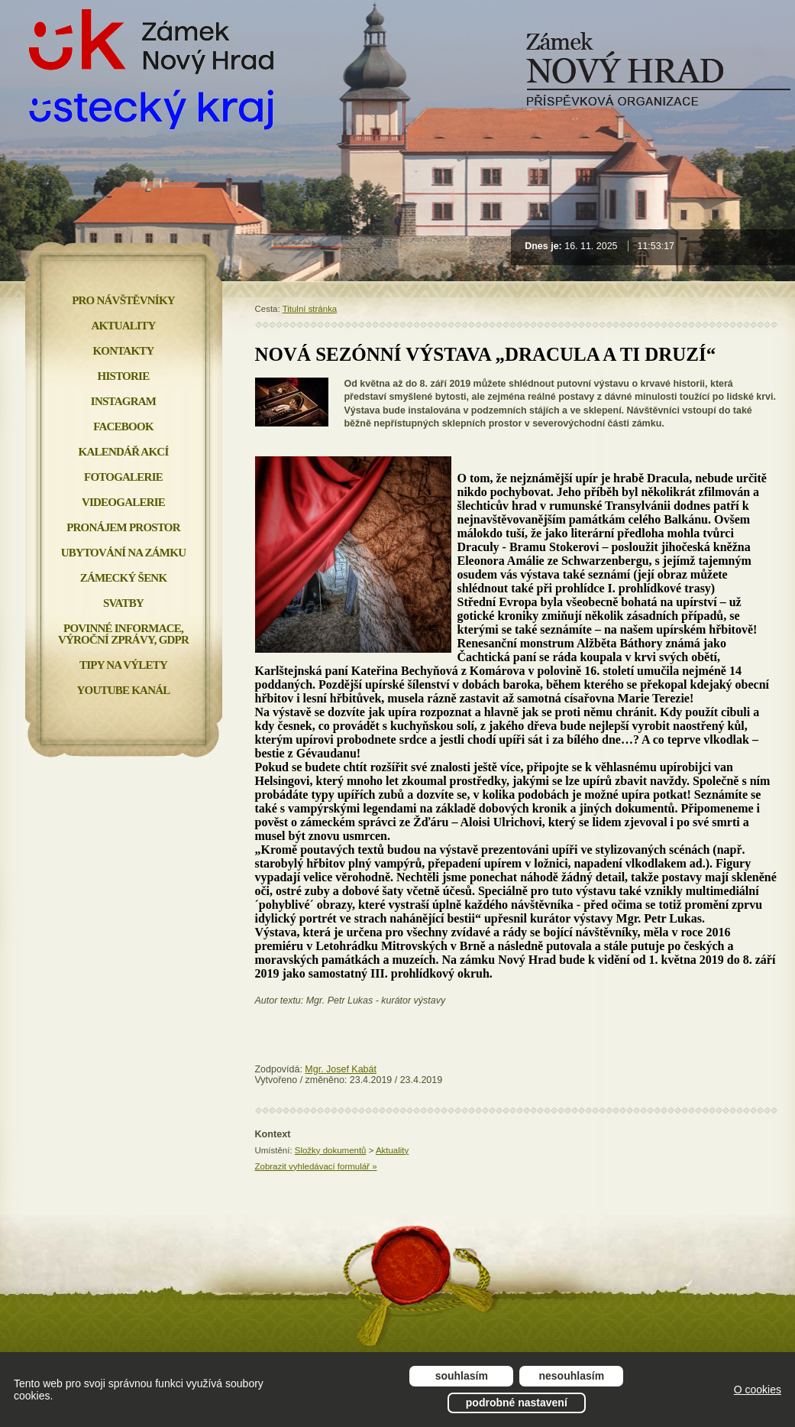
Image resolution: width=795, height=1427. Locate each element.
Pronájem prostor (123, 527)
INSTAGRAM (123, 401)
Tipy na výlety (123, 665)
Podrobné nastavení (516, 1402)
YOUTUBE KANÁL (123, 690)
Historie (124, 376)
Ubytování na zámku (123, 552)
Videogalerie (123, 502)
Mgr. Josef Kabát (340, 1069)
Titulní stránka (310, 308)
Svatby (123, 603)
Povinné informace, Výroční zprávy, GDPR (123, 634)
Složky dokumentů (331, 1150)
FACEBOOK (123, 426)
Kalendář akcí (124, 452)
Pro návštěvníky (123, 300)
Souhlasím (461, 1376)
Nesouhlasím (572, 1376)
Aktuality (392, 1150)
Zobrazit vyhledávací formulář (316, 1166)
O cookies (757, 1389)
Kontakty (123, 351)
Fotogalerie (123, 477)
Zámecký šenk (123, 578)
